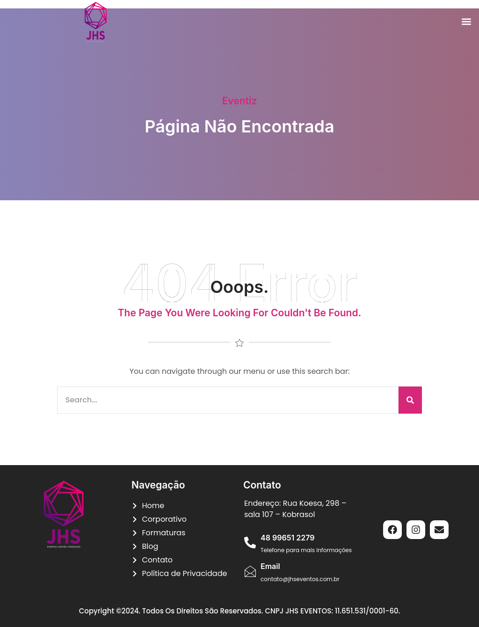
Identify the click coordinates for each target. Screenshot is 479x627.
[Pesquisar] (410, 400)
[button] (466, 21)
